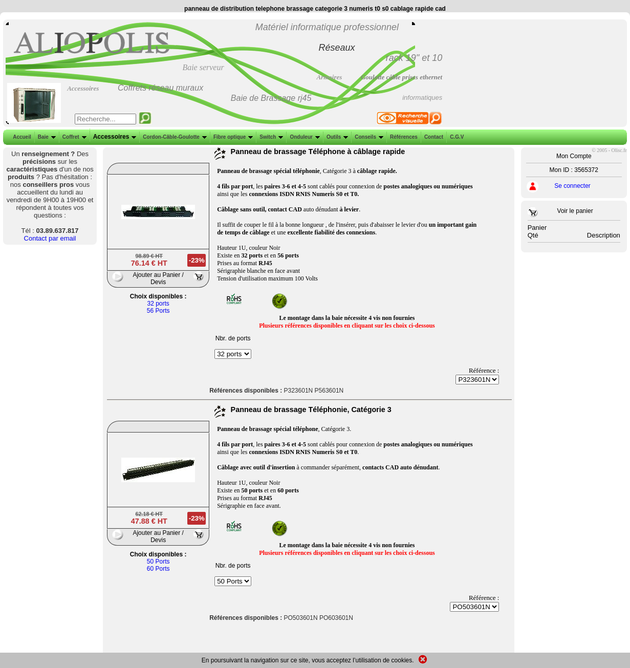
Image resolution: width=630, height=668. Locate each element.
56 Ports (158, 310)
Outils (336, 137)
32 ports (158, 303)
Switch (270, 137)
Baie (46, 137)
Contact (432, 137)
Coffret (73, 137)
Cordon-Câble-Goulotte (174, 137)
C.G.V (456, 137)
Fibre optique (232, 137)
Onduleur (303, 137)
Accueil (22, 137)
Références (403, 137)
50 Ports (158, 561)
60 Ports (158, 568)
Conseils (368, 137)
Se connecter (572, 185)
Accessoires (114, 136)
